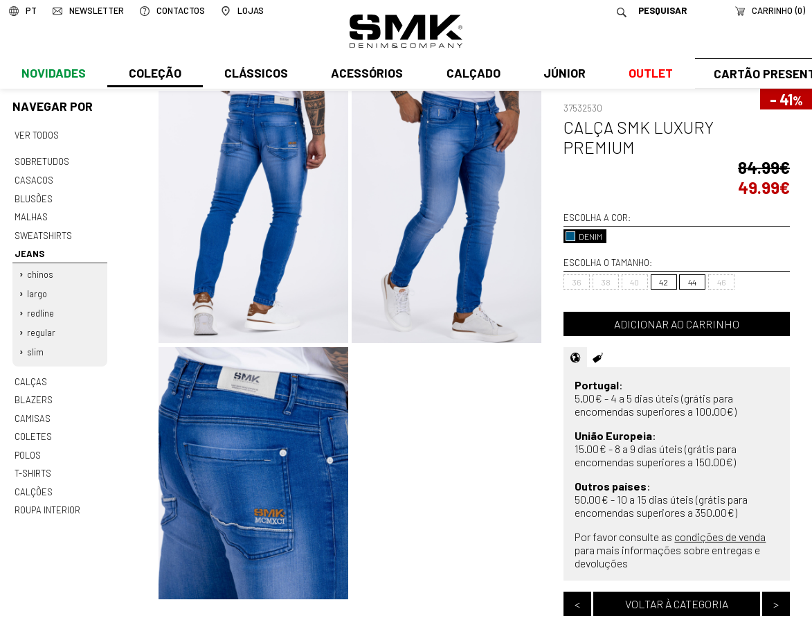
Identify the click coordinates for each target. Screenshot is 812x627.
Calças (30, 372)
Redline (40, 306)
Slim (35, 344)
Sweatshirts (43, 231)
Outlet (647, 74)
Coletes (33, 426)
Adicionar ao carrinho (676, 323)
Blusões (34, 196)
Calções (33, 478)
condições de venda (720, 536)
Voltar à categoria (676, 603)
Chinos (40, 268)
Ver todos (37, 134)
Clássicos (255, 74)
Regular (41, 325)
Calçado (471, 74)
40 (634, 282)
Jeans (29, 249)
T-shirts (33, 461)
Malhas (30, 214)
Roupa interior (47, 496)
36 (576, 282)
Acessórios (366, 74)
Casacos (33, 178)
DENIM (584, 236)
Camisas (32, 408)
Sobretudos (42, 160)
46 (721, 282)
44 (692, 282)
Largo (37, 287)
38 (606, 282)
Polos (28, 443)
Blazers (33, 390)
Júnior (562, 74)
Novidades (53, 74)
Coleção (154, 74)
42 (663, 282)
